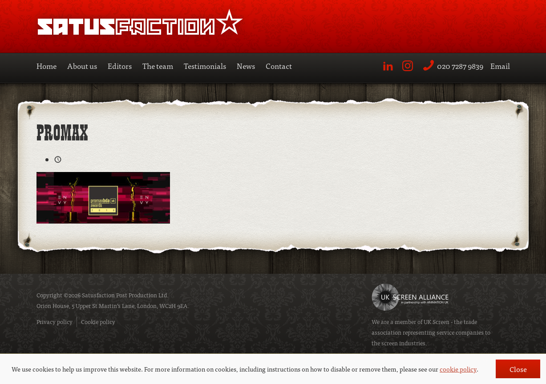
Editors (120, 66)
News (246, 66)
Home (46, 66)
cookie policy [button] (458, 368)
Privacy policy (54, 321)
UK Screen (436, 321)
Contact (279, 66)
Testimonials (205, 66)
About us (82, 66)
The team (157, 66)
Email (500, 66)
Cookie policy (98, 321)
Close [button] (518, 369)
